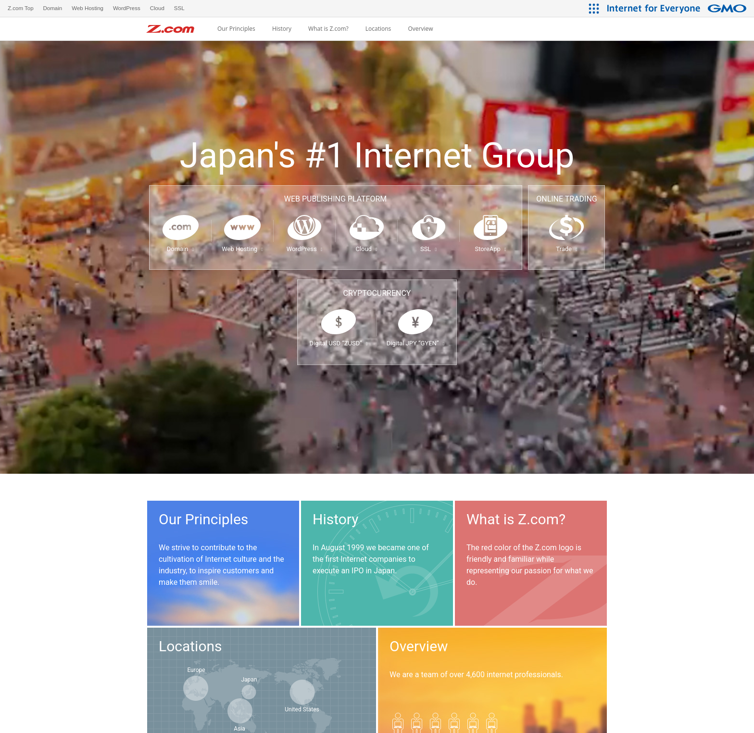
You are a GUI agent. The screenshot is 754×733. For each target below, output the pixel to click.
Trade (566, 249)
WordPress (305, 249)
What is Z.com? (328, 29)
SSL (428, 249)
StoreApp (490, 249)
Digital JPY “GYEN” (415, 343)
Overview (420, 29)
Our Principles (236, 29)
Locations (378, 29)
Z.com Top (21, 8)
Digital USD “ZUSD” (338, 343)
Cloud (366, 249)
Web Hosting (242, 249)
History (281, 29)
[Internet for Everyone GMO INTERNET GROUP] (678, 8)
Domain (180, 249)
